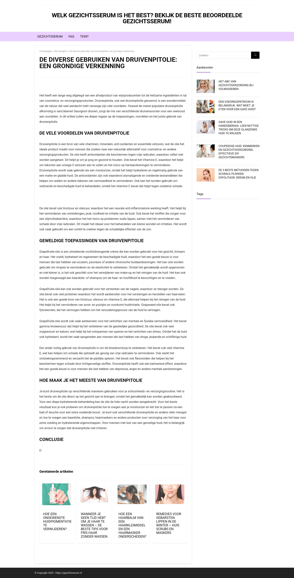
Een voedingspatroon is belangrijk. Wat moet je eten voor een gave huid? (237, 105)
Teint (84, 36)
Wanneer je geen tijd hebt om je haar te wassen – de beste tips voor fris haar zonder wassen (94, 525)
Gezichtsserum (50, 36)
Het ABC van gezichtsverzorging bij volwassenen (236, 85)
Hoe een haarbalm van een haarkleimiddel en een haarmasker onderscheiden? (132, 525)
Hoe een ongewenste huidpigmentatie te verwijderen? (57, 521)
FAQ (71, 36)
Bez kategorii (60, 51)
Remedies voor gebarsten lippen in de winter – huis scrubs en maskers (168, 523)
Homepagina (45, 51)
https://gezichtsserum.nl (68, 572)
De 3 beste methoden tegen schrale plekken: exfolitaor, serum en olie (239, 173)
